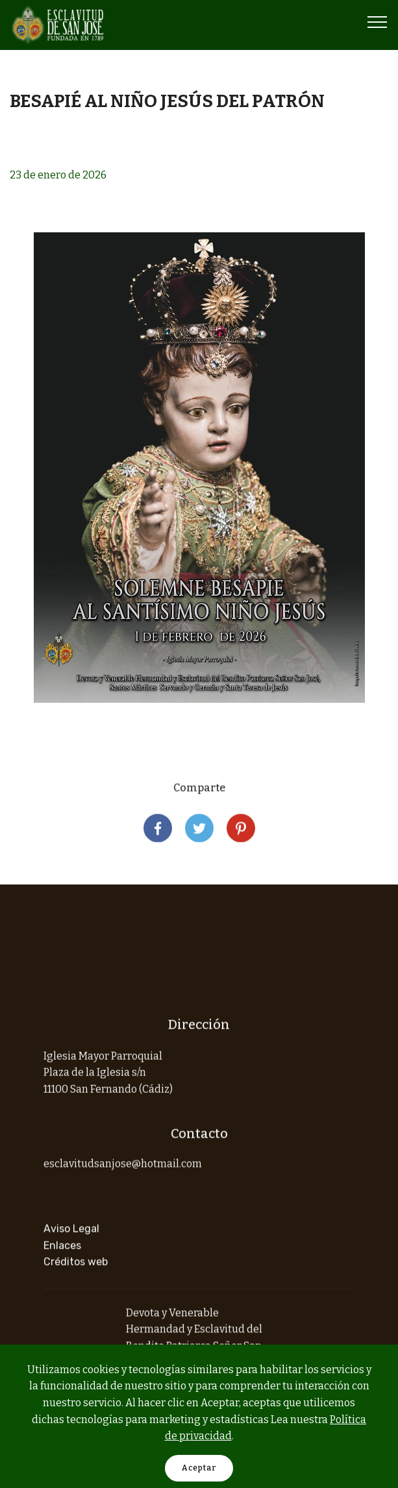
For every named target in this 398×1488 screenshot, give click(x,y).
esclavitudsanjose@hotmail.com (123, 1172)
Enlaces (62, 1270)
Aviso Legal (71, 1254)
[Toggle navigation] (377, 21)
